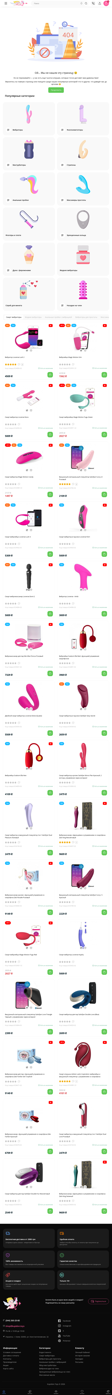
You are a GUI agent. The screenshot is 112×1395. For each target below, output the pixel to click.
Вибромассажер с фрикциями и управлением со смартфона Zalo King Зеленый (82, 1195)
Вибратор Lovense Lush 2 (14, 357)
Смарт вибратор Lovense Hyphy (71, 954)
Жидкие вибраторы (68, 270)
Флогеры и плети (13, 235)
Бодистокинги (45, 1352)
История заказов (82, 1355)
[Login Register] (99, 3)
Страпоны (71, 165)
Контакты (7, 1359)
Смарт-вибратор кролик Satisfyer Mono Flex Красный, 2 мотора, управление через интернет (80, 776)
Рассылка (79, 1362)
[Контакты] (93, 3)
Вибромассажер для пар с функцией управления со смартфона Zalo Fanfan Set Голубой (25, 1075)
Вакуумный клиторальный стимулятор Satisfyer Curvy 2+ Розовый (81, 478)
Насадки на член (74, 305)
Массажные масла (47, 1375)
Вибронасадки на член (49, 1368)
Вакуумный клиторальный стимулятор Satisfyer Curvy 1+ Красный (81, 896)
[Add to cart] (50, 374)
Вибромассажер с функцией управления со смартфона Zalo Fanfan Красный (28, 1135)
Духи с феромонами (22, 270)
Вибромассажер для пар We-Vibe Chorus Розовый (24, 656)
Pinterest (64, 1340)
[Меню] (6, 3)
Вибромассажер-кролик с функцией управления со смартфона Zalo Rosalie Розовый (24, 896)
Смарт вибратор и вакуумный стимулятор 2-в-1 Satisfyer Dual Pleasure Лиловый (28, 836)
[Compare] (27, 350)
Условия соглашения (12, 1352)
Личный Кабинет (82, 1352)
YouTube (64, 1335)
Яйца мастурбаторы (47, 1365)
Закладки (79, 1359)
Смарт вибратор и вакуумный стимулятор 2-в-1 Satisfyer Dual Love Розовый (82, 1135)
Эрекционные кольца (76, 235)
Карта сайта (8, 1368)
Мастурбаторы (19, 165)
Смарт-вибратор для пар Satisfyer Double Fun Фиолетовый (27, 1194)
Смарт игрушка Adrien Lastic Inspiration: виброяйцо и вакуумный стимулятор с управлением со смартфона (79, 1075)
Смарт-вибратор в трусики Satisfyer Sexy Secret (77, 716)
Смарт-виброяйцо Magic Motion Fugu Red (21, 954)
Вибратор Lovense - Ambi (68, 596)
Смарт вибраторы (13, 317)
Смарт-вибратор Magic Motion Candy (19, 477)
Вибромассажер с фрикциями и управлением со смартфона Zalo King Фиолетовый (82, 836)
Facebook (64, 1320)
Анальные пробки (21, 200)
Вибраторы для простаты (86, 317)
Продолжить (56, 90)
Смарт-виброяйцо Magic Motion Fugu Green (76, 417)
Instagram (64, 1325)
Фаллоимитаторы (75, 130)
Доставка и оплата (11, 1355)
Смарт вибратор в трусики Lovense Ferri (74, 537)
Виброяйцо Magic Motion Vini (70, 357)
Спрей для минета (14, 305)
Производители (10, 1362)
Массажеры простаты (76, 200)
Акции (5, 1365)
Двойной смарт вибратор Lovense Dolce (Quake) (23, 716)
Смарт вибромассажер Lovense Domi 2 (20, 596)
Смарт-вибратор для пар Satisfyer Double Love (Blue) (79, 1014)
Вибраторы (18, 130)
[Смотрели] (30, 1391)
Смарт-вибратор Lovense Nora (16, 417)
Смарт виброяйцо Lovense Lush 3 (18, 537)
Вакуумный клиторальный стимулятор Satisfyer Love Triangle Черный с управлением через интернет (28, 1015)
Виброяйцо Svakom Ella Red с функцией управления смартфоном (79, 657)
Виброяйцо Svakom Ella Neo (15, 775)
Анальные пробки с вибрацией (58, 317)
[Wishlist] (31, 350)
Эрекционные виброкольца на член (54, 1372)
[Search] (81, 3)
